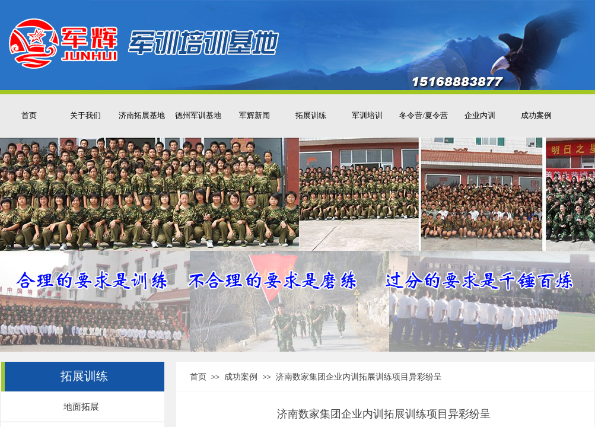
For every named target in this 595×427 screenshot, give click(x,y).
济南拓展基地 (142, 115)
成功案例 (536, 115)
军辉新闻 (254, 115)
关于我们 (85, 115)
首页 (29, 115)
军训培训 (367, 115)
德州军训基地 (198, 115)
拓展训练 (310, 115)
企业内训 (479, 115)
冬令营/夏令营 (423, 115)
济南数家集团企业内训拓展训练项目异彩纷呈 (359, 376)
